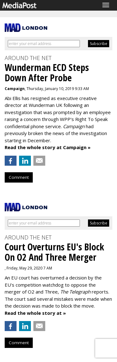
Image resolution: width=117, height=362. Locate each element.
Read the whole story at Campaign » (47, 147)
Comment (19, 177)
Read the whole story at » (35, 313)
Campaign (15, 88)
